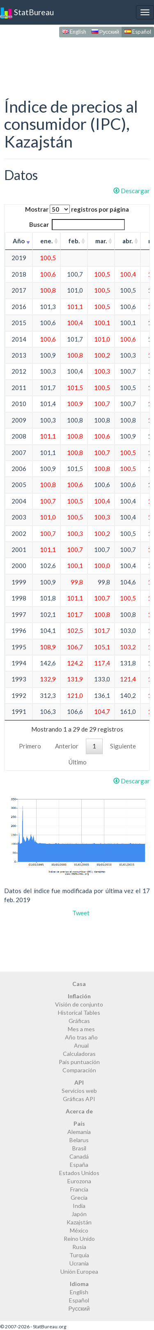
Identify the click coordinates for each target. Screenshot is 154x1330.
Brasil (79, 1148)
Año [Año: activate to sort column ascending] (19, 241)
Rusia (79, 1246)
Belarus (79, 1139)
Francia (79, 1189)
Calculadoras (79, 1053)
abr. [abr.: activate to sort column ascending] (127, 241)
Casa (79, 983)
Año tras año (81, 1037)
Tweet (81, 913)
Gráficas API (79, 1098)
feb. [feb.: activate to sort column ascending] (74, 241)
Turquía (79, 1254)
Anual (81, 1045)
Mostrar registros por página (77, 209)
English (74, 31)
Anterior (66, 746)
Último (78, 762)
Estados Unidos (79, 1172)
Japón (79, 1213)
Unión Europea (79, 1271)
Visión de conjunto (79, 1004)
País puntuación (79, 1061)
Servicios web (79, 1090)
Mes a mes (81, 1028)
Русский (105, 31)
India (79, 1205)
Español (137, 31)
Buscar (77, 224)
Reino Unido (79, 1238)
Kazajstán (79, 1222)
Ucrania (79, 1263)
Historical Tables (79, 1012)
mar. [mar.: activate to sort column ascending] (101, 241)
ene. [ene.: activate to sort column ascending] (46, 241)
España (79, 1164)
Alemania (79, 1131)
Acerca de (79, 1111)
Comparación (79, 1070)
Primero (30, 746)
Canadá (79, 1156)
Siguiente (123, 746)
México (79, 1230)
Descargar (131, 190)
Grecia (79, 1197)
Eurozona (79, 1181)
